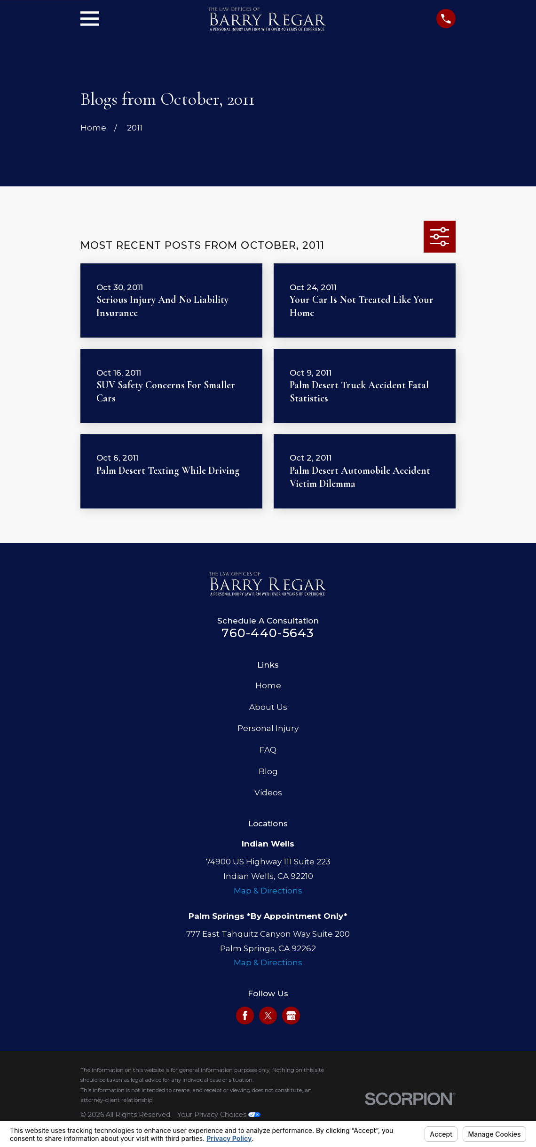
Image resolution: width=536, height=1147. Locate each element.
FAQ (268, 749)
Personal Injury (268, 728)
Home (268, 685)
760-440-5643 (267, 632)
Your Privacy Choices (218, 1114)
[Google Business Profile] (291, 1015)
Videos (268, 792)
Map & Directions (268, 890)
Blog (268, 771)
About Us (268, 707)
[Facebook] (245, 1015)
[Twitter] (268, 1015)
